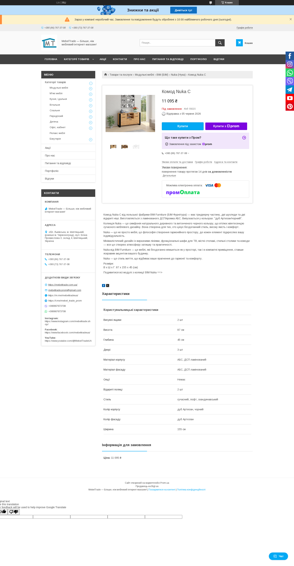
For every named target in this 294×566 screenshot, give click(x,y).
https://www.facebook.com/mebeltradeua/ (67, 332)
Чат (278, 556)
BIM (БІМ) (162, 74)
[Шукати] (220, 42)
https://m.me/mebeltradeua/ (63, 295)
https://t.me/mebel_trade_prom (65, 300)
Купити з (226, 126)
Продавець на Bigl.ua (147, 486)
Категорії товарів (76, 59)
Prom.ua (164, 483)
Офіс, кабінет (57, 127)
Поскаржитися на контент (161, 489)
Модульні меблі (144, 74)
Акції (103, 59)
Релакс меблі (57, 133)
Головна (51, 59)
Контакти (120, 59)
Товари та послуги (121, 74)
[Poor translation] (14, 512)
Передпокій (56, 116)
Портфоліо (198, 59)
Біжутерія (55, 138)
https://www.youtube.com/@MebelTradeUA (68, 340)
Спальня (55, 110)
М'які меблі (56, 93)
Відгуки (219, 59)
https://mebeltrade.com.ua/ (62, 284)
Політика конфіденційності (191, 489)
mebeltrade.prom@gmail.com (64, 290)
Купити (183, 126)
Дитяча (54, 121)
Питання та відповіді (168, 59)
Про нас (140, 59)
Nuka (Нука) (178, 74)
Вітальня (55, 104)
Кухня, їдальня (58, 99)
